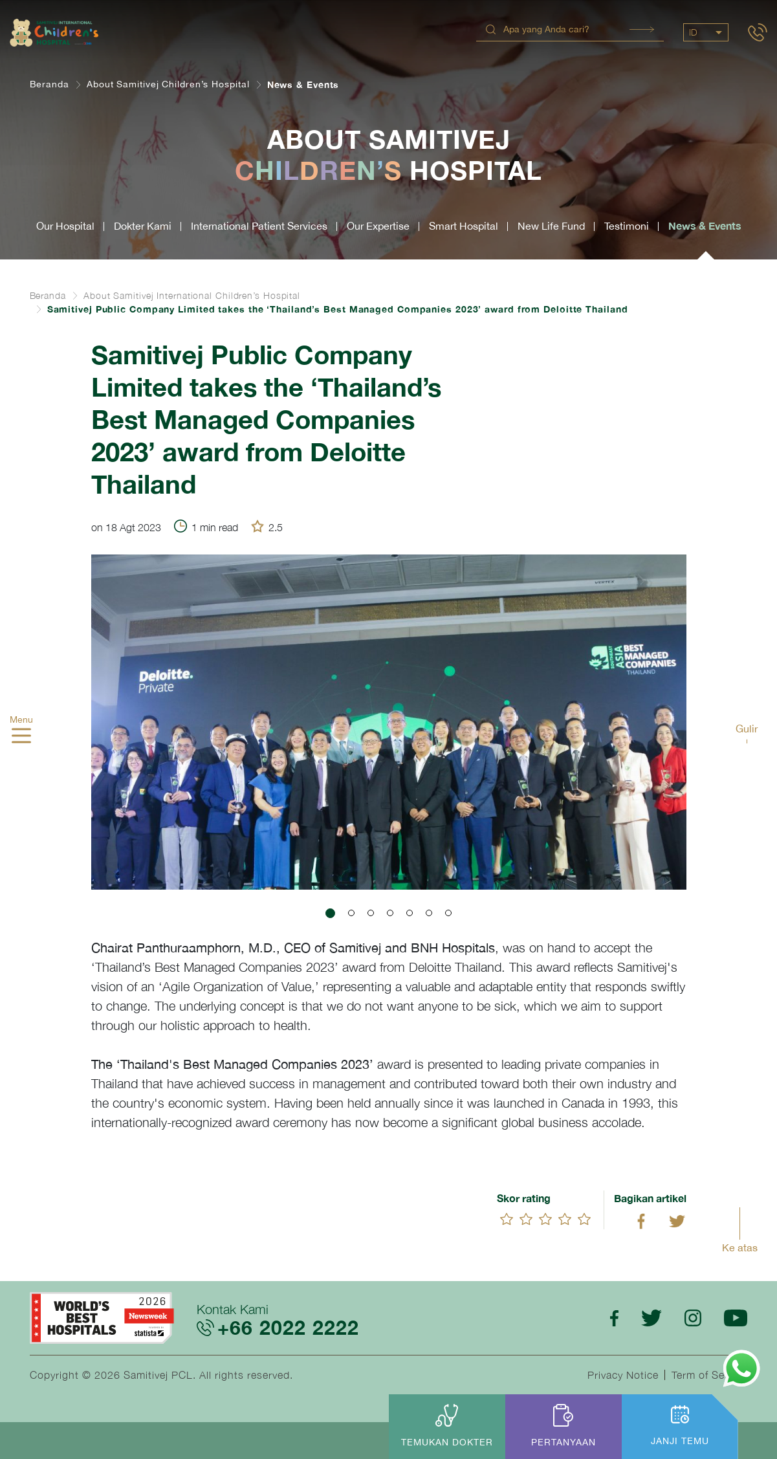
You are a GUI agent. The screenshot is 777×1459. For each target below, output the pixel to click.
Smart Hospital (463, 226)
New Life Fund (551, 226)
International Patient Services (259, 226)
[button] (330, 913)
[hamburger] (21, 737)
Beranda (49, 84)
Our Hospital (65, 226)
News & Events (704, 225)
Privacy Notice (623, 1375)
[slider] (545, 1218)
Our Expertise (378, 226)
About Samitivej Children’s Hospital (168, 84)
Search (641, 29)
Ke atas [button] (740, 1247)
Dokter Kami (142, 226)
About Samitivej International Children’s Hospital (191, 295)
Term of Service (710, 1375)
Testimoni (626, 226)
